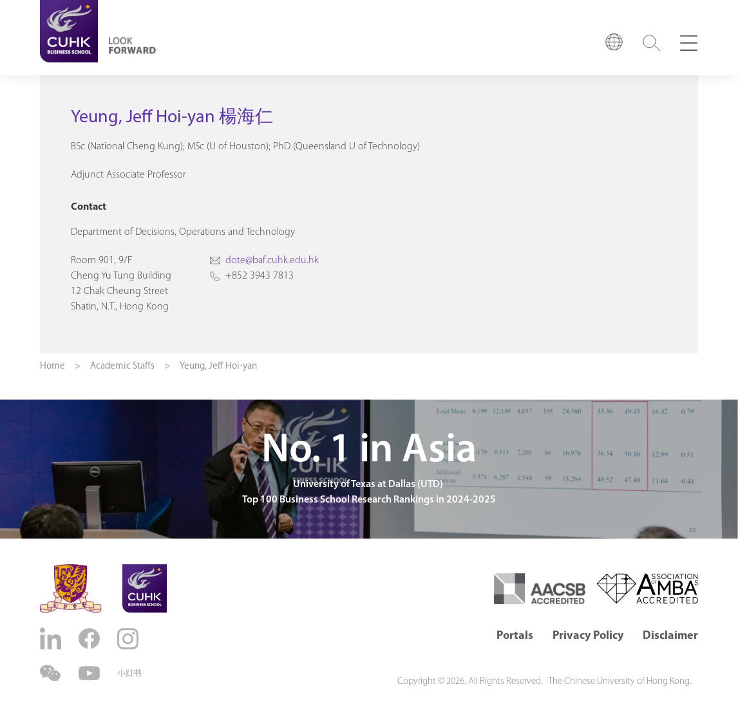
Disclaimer (670, 636)
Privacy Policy (588, 636)
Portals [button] (515, 636)
